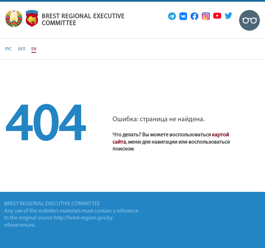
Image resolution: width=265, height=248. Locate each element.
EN (33, 49)
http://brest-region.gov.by (83, 218)
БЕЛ (21, 49)
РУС (8, 49)
